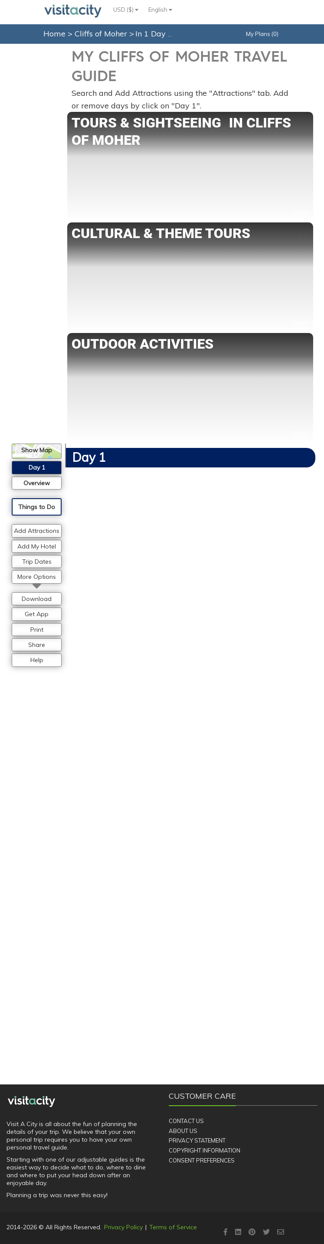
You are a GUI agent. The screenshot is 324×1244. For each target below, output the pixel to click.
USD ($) (125, 9)
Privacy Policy (123, 1227)
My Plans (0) (262, 33)
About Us (183, 1130)
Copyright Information (204, 1150)
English (160, 9)
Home (54, 34)
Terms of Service (173, 1227)
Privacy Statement (197, 1140)
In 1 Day (151, 34)
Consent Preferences (202, 1160)
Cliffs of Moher (102, 34)
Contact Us (186, 1120)
